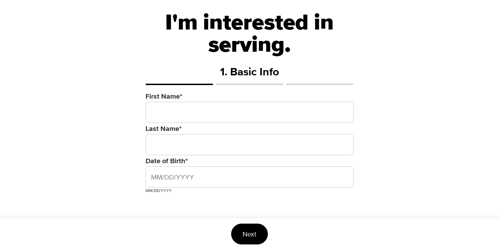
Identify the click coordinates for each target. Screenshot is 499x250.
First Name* (164, 96)
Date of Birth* (167, 161)
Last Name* (164, 128)
